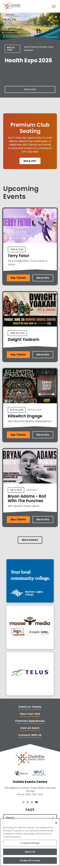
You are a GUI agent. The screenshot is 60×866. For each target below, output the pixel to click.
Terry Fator (18, 255)
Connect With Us (29, 735)
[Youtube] (36, 802)
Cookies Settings (29, 843)
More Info (30, 89)
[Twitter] (23, 802)
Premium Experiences (30, 721)
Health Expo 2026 (28, 60)
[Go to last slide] (6, 25)
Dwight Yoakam (23, 339)
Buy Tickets (18, 278)
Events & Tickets (30, 707)
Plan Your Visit (30, 714)
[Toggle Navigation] (54, 6)
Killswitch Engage (25, 416)
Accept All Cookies (30, 860)
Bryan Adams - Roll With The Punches (27, 498)
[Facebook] (28, 802)
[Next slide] (53, 25)
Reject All (30, 851)
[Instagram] (32, 802)
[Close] (56, 822)
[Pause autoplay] (55, 17)
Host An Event (30, 728)
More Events (30, 540)
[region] (30, 842)
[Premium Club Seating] (30, 141)
